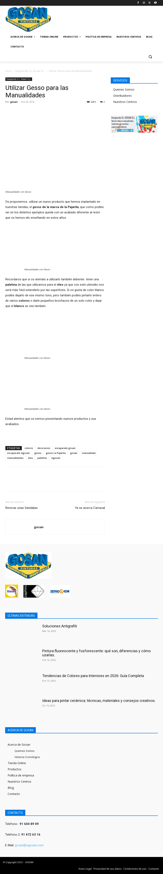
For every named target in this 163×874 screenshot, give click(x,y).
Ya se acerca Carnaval (90, 508)
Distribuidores (122, 96)
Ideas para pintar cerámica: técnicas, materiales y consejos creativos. (99, 700)
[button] (150, 56)
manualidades (15, 457)
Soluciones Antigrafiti (59, 626)
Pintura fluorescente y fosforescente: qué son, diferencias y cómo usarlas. (96, 653)
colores (28, 448)
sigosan (55, 457)
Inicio (8, 71)
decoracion (43, 448)
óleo (30, 457)
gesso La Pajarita (56, 452)
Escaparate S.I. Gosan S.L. (30, 71)
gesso (37, 452)
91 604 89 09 (29, 824)
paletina (42, 457)
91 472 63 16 (30, 834)
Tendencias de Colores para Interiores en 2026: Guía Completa (93, 676)
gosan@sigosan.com (29, 845)
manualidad (88, 452)
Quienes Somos (123, 89)
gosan (14, 101)
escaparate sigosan (18, 452)
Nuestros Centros (125, 102)
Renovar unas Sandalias (21, 508)
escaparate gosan (65, 448)
